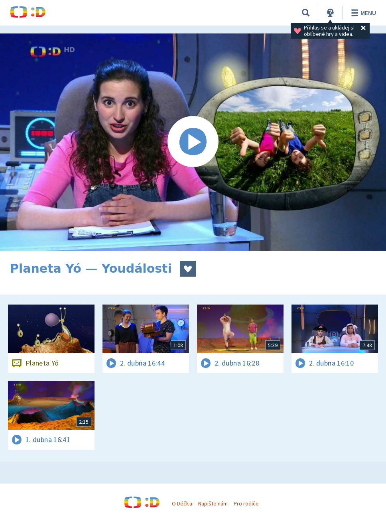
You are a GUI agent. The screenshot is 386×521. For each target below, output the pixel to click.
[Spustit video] (193, 142)
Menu (362, 13)
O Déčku (182, 503)
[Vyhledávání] (306, 13)
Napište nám (213, 503)
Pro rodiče (246, 503)
